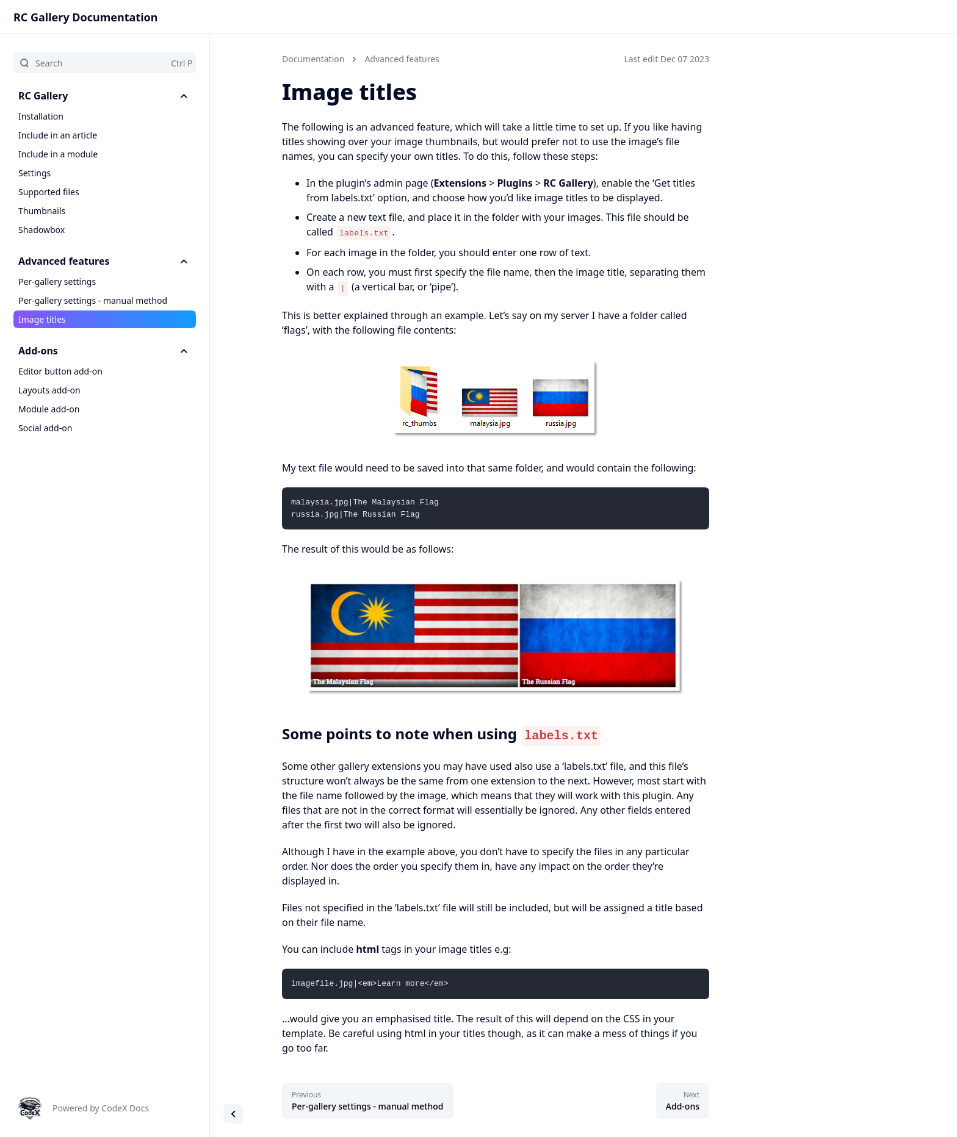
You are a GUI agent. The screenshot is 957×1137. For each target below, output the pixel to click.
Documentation (313, 59)
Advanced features (401, 59)
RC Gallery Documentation (85, 17)
